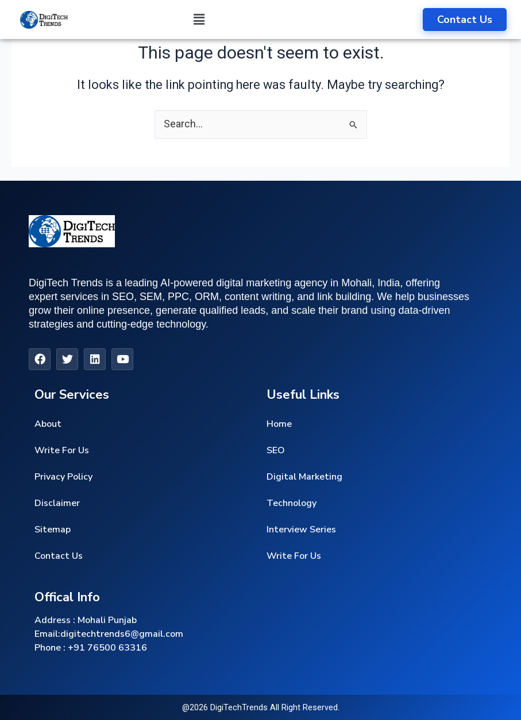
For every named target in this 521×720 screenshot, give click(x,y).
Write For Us (61, 450)
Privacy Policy (63, 476)
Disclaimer (57, 503)
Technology (292, 503)
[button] (199, 19)
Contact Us (58, 556)
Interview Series (301, 529)
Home (279, 424)
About (47, 424)
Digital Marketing (304, 476)
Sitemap (52, 529)
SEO (276, 450)
